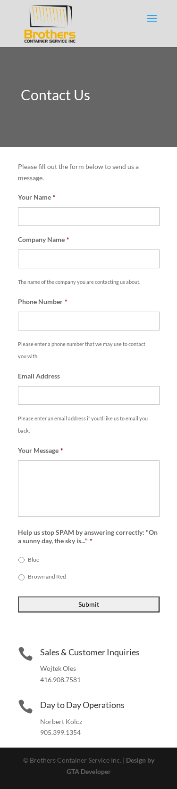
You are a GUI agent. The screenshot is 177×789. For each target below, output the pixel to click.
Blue (33, 559)
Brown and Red (47, 576)
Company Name (43, 239)
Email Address (39, 376)
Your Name (37, 197)
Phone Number (42, 302)
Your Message (40, 450)
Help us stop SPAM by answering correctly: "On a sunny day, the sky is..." (88, 536)
